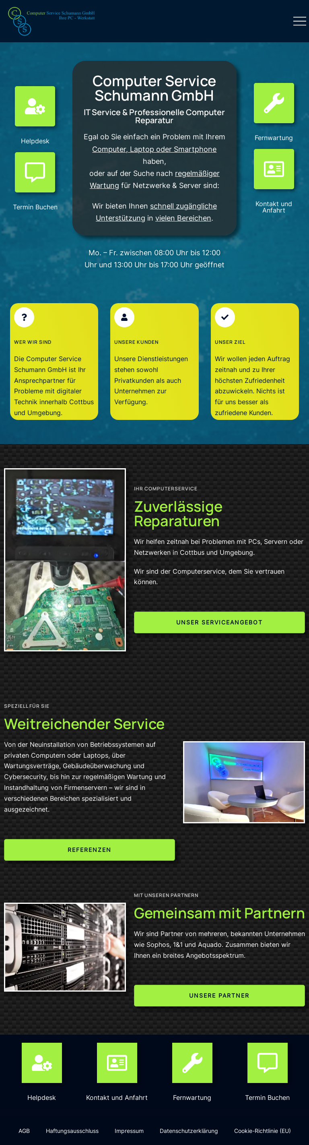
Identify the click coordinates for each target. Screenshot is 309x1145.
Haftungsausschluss (72, 1130)
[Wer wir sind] (24, 317)
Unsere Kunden (136, 342)
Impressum (129, 1130)
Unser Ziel (230, 342)
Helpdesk (35, 141)
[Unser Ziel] (225, 317)
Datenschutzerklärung (189, 1130)
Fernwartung (274, 138)
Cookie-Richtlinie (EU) (262, 1130)
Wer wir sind (33, 342)
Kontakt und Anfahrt (273, 207)
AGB (24, 1130)
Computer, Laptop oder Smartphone (154, 149)
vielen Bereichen (183, 218)
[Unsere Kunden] (124, 317)
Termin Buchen (35, 207)
